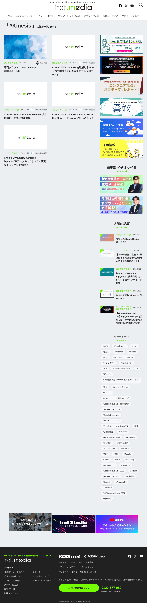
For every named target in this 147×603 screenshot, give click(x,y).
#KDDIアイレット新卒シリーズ (116, 398)
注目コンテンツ (110, 18)
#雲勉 (105, 387)
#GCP (105, 454)
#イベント (107, 393)
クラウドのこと (91, 18)
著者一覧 (38, 570)
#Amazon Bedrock (120, 387)
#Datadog (130, 460)
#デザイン (107, 374)
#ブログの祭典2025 (121, 368)
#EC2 (117, 460)
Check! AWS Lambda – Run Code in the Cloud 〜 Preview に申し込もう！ (73, 122)
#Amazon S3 (121, 482)
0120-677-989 (117, 584)
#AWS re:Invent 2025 (111, 476)
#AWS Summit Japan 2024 (114, 493)
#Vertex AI (125, 448)
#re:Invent (119, 352)
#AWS (105, 346)
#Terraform (107, 487)
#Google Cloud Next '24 (123, 357)
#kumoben (130, 437)
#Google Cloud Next (111, 415)
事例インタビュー (130, 18)
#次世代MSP (122, 443)
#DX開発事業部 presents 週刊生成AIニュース (121, 381)
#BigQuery (107, 499)
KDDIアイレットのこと (69, 18)
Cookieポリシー (88, 565)
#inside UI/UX (126, 363)
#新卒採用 (107, 443)
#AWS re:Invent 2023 (111, 421)
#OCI (116, 454)
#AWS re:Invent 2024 (111, 409)
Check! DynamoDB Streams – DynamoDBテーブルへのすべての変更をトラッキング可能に (25, 167)
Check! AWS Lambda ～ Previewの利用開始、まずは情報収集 (24, 122)
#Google (127, 454)
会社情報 (62, 560)
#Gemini (132, 352)
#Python (133, 471)
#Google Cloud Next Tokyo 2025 (116, 404)
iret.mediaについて (43, 574)
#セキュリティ (109, 363)
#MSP (105, 357)
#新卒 (136, 426)
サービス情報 (76, 560)
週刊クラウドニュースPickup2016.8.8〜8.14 (20, 75)
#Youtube (123, 432)
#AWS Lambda (109, 465)
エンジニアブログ (24, 18)
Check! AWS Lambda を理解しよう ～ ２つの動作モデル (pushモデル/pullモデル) (73, 77)
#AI (137, 368)
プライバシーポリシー (68, 565)
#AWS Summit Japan (111, 437)
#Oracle (106, 460)
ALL (10, 18)
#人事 (105, 368)
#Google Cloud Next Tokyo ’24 (115, 426)
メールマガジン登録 (43, 578)
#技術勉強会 (108, 432)
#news (134, 346)
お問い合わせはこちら (79, 586)
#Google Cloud (120, 346)
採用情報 (89, 560)
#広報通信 (130, 476)
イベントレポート (45, 18)
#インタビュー (109, 448)
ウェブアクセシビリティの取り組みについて (77, 570)
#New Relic (125, 465)
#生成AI (106, 352)
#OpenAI (106, 482)
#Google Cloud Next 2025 (113, 471)
